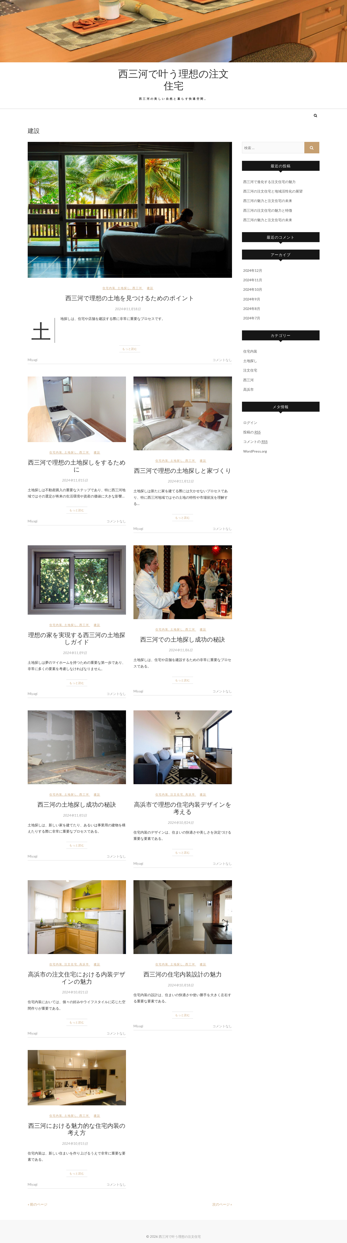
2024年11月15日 (75, 480)
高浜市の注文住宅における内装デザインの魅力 (76, 977)
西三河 (137, 287)
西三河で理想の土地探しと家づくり (182, 470)
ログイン (250, 422)
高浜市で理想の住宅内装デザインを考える (182, 807)
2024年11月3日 (75, 815)
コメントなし (222, 360)
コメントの (255, 441)
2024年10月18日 (181, 985)
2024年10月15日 (75, 1144)
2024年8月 (251, 308)
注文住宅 (176, 794)
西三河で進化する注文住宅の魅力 (269, 182)
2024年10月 (252, 289)
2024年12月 (252, 270)
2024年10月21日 (75, 992)
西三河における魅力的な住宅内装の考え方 (76, 1129)
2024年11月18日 (128, 309)
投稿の (252, 432)
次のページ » (222, 1204)
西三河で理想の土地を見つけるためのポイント (129, 298)
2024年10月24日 (181, 823)
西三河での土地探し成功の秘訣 (182, 639)
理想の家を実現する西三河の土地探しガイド (76, 638)
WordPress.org (255, 451)
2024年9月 (251, 299)
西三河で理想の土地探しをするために (77, 465)
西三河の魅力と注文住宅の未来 (267, 200)
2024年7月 (251, 318)
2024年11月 (252, 280)
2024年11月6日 (181, 650)
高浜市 (190, 794)
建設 (150, 287)
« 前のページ (37, 1204)
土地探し (123, 287)
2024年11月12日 (181, 481)
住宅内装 (109, 287)
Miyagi (32, 360)
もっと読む (129, 348)
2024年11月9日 (75, 653)
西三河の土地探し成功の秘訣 (76, 804)
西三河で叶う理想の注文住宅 (173, 79)
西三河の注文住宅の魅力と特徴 (267, 210)
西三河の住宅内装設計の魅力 (182, 974)
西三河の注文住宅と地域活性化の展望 (273, 191)
